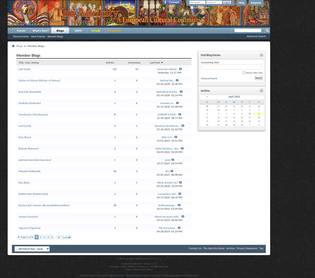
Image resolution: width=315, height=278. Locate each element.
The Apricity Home (214, 248)
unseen (23, 216)
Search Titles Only (253, 72)
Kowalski (24, 91)
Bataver (23, 148)
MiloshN (23, 171)
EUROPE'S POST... (168, 114)
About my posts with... (168, 216)
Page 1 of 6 (27, 237)
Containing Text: (231, 65)
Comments (134, 62)
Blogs (60, 30)
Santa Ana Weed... (167, 69)
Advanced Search (256, 36)
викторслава (26, 159)
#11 (168, 171)
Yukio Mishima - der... (167, 148)
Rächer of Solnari (28, 80)
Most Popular (38, 36)
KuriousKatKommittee (55, 205)
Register (256, 2)
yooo (167, 159)
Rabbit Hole (25, 194)
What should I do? (167, 182)
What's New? (41, 30)
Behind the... (167, 80)
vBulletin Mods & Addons (138, 275)
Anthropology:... (167, 205)
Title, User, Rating (29, 62)
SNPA (78, 30)
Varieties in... (167, 103)
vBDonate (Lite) (116, 275)
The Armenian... (167, 228)
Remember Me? (200, 8)
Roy (21, 182)
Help (241, 2)
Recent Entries (21, 36)
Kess (21, 137)
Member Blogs (55, 36)
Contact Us (195, 248)
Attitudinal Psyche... (167, 91)
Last (67, 237)
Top (261, 248)
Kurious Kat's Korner (30, 205)
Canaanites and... (168, 194)
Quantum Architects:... (168, 125)
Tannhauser (25, 114)
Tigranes (23, 228)
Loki (21, 69)
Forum (21, 30)
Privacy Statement (247, 248)
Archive (230, 248)
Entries (110, 62)
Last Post (156, 62)
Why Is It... (168, 137)
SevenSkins (147, 269)
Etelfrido (23, 103)
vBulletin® (138, 263)
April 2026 (234, 96)
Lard (21, 125)
